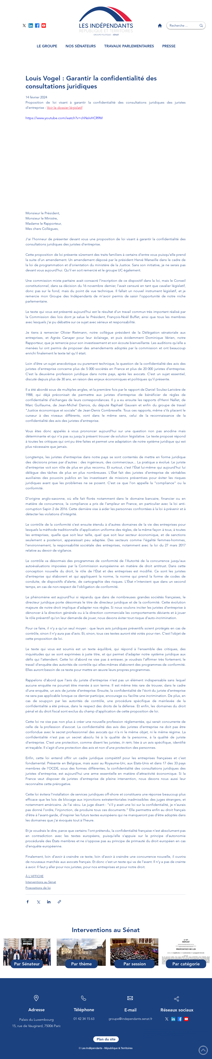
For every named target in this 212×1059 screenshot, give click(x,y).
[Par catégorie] (186, 964)
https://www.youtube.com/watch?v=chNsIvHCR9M (64, 118)
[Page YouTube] (44, 25)
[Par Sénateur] (27, 964)
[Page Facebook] (37, 25)
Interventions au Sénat (41, 882)
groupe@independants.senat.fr (130, 1019)
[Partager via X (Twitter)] (38, 902)
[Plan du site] (106, 1039)
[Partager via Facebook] (28, 902)
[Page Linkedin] (31, 25)
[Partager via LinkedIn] (49, 902)
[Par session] (134, 964)
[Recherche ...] (178, 25)
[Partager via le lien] (59, 902)
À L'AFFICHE (34, 876)
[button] (46, 46)
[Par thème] (81, 964)
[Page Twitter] (24, 25)
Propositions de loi (38, 888)
